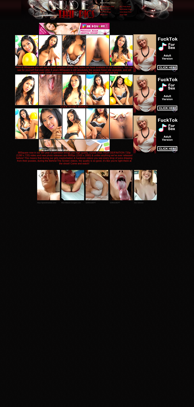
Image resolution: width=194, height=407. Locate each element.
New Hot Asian (105, 12)
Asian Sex (104, 15)
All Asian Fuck (105, 9)
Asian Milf (123, 15)
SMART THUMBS (102, 346)
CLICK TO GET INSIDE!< (74, 106)
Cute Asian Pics (125, 12)
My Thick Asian (125, 6)
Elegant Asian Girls (107, 6)
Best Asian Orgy (126, 9)
